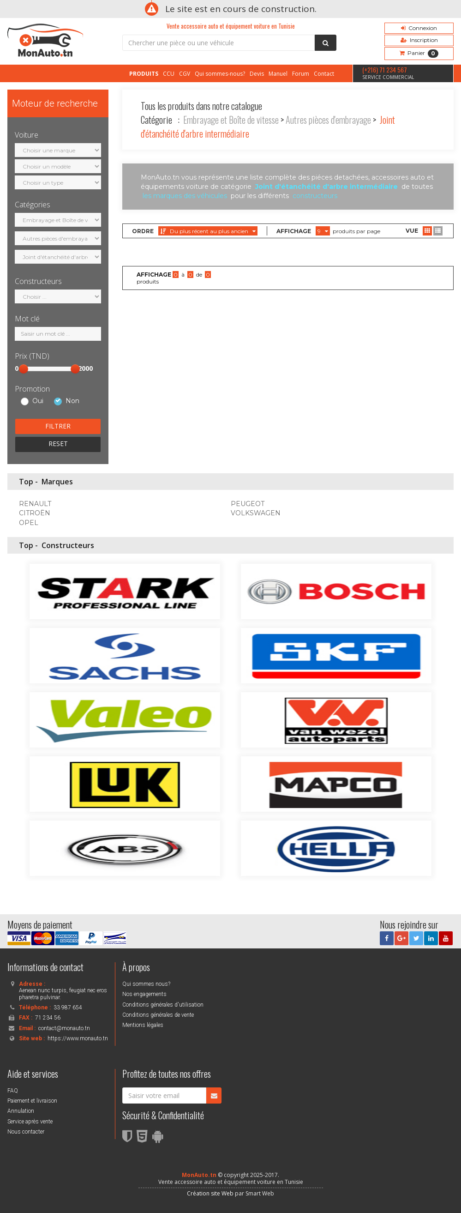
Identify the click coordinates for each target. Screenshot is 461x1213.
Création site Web (210, 1193)
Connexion (419, 27)
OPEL (28, 523)
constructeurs (315, 196)
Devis (257, 74)
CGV (184, 74)
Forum (300, 74)
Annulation (20, 1111)
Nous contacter (25, 1132)
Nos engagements (144, 994)
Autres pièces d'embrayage (328, 120)
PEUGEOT (247, 504)
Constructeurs (68, 545)
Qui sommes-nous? (220, 74)
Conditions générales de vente (158, 1015)
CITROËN (34, 513)
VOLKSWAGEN (256, 513)
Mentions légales (142, 1025)
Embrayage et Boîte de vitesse (231, 120)
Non (72, 401)
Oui (37, 401)
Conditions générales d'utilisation (163, 1005)
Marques (57, 482)
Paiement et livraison (32, 1101)
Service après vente (30, 1121)
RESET (58, 443)
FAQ (12, 1090)
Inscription (419, 39)
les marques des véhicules (185, 196)
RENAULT (35, 504)
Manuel (278, 74)
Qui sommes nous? (146, 984)
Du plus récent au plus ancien (208, 231)
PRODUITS (143, 74)
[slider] (23, 369)
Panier (419, 53)
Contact (324, 74)
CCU (168, 74)
